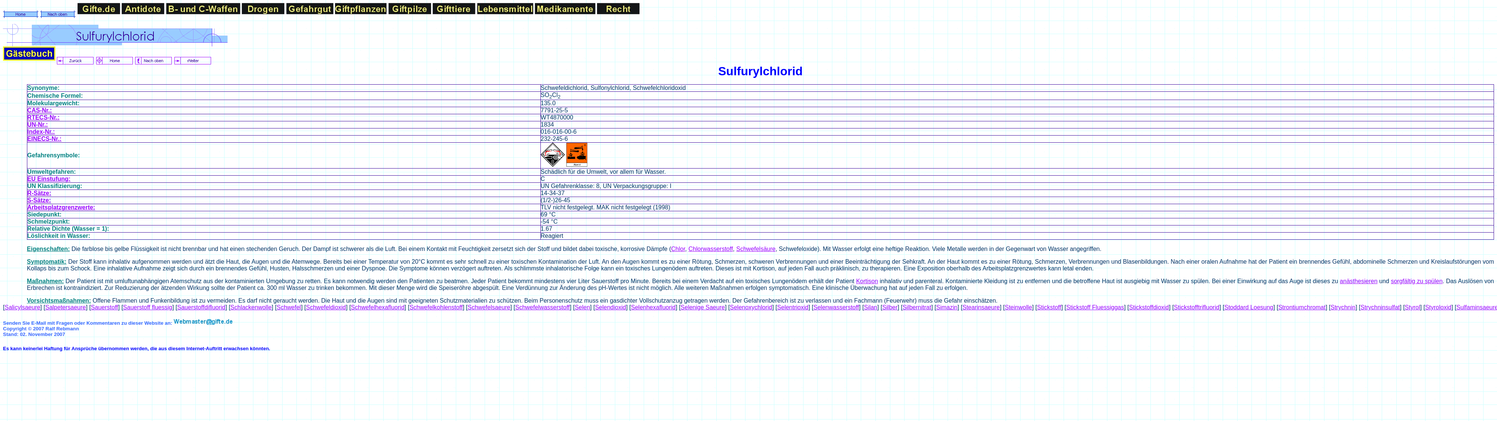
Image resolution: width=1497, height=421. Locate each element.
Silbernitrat (917, 307)
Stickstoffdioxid (1149, 307)
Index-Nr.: (41, 131)
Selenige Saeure (703, 307)
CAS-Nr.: (39, 110)
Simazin (946, 307)
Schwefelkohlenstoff (436, 307)
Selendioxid (610, 307)
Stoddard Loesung (1248, 307)
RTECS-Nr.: (43, 117)
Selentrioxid (793, 307)
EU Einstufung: (49, 179)
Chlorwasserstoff (711, 249)
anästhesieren (1359, 281)
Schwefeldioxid (326, 307)
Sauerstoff (104, 307)
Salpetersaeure (65, 307)
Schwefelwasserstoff (542, 307)
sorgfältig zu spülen (1416, 281)
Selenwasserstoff (836, 307)
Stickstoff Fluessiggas (1095, 307)
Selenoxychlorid (751, 307)
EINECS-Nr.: (44, 139)
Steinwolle (1018, 307)
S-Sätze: (39, 200)
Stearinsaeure (981, 307)
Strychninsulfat (1380, 307)
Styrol (1412, 307)
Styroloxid (1438, 307)
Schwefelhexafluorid (378, 307)
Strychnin (1343, 307)
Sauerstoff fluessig (147, 307)
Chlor (678, 249)
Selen (582, 307)
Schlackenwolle (251, 307)
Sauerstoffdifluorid (201, 307)
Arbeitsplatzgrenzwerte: (61, 207)
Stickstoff (1049, 307)
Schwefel (289, 307)
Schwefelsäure (755, 249)
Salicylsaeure (22, 307)
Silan (870, 307)
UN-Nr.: (37, 124)
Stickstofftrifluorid (1197, 307)
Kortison (867, 281)
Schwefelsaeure (489, 307)
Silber (889, 307)
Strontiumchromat (1302, 307)
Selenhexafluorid (653, 307)
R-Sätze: (39, 193)
